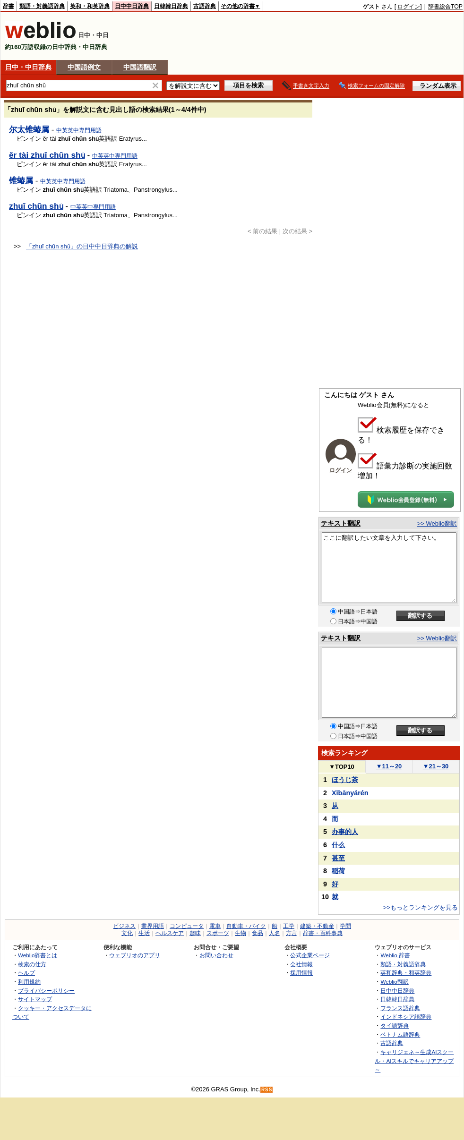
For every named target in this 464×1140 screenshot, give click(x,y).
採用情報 (301, 973)
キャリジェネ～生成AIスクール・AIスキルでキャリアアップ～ (414, 1060)
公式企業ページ (310, 955)
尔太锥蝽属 (29, 129)
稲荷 (338, 871)
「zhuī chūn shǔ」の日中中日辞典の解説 (82, 246)
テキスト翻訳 (341, 523)
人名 (274, 933)
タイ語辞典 (394, 1025)
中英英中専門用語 (79, 130)
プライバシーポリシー (46, 990)
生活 (144, 933)
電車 (215, 926)
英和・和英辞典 (90, 6)
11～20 (389, 766)
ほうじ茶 (345, 779)
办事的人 (345, 831)
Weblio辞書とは (37, 955)
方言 (291, 933)
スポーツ (217, 933)
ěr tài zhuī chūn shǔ (47, 155)
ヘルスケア (169, 933)
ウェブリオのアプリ (134, 955)
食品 (257, 933)
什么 (338, 845)
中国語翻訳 (139, 67)
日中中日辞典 (132, 6)
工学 (288, 926)
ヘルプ (26, 973)
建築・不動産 (317, 926)
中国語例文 (84, 67)
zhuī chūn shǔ (36, 206)
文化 (127, 933)
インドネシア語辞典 (405, 1016)
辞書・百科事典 (323, 933)
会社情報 (301, 964)
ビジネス (124, 926)
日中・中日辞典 (28, 67)
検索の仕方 (32, 964)
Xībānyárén (350, 793)
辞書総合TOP (445, 6)
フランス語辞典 (400, 1008)
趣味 (195, 933)
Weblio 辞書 (395, 955)
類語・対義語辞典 (42, 6)
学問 (345, 926)
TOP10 (341, 766)
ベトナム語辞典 (400, 1034)
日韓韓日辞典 (171, 6)
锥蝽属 (21, 180)
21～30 (436, 766)
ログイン (408, 6)
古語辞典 (204, 6)
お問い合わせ (216, 955)
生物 (240, 933)
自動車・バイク (246, 926)
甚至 (338, 858)
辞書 (8, 6)
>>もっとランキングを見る (420, 907)
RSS (267, 1089)
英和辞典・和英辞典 (405, 973)
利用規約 (29, 981)
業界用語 (152, 926)
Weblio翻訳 (394, 981)
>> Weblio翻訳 (437, 523)
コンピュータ (187, 926)
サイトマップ (35, 999)
